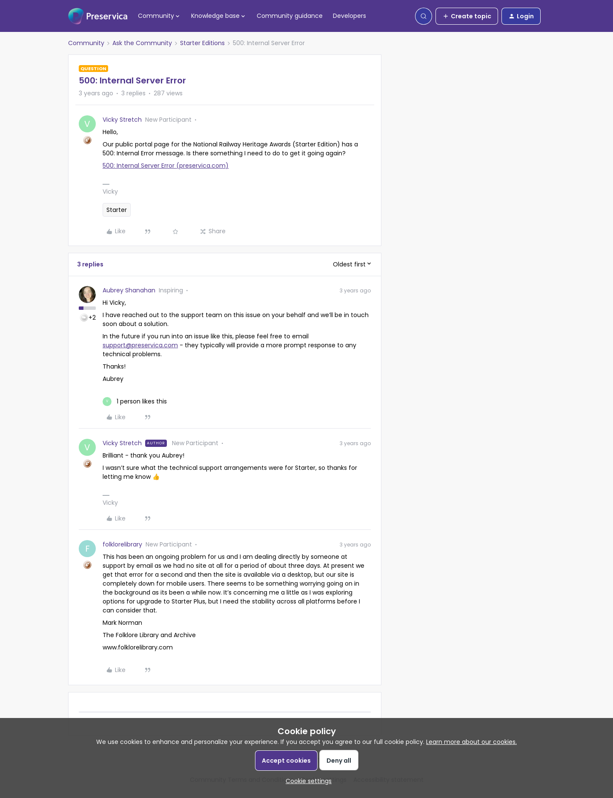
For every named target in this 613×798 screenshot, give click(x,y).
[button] (466, 16)
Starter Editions (202, 43)
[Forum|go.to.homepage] (98, 16)
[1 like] (135, 401)
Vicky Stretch (122, 119)
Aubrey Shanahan (129, 290)
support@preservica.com (140, 345)
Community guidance (290, 15)
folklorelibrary (122, 544)
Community (86, 43)
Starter (116, 210)
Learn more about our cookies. (471, 742)
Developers (349, 15)
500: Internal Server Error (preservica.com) (166, 165)
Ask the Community (142, 43)
